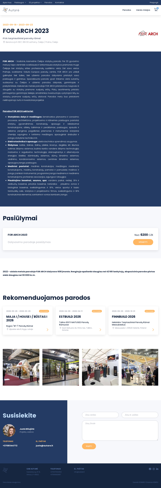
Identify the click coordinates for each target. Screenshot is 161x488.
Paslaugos (19, 2)
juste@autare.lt (44, 445)
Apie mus (7, 2)
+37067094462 (56, 472)
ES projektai (34, 2)
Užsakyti (143, 242)
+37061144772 (10, 445)
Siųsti (89, 446)
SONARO (142, 482)
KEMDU (155, 482)
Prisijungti (154, 2)
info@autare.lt (79, 472)
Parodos (48, 2)
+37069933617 (55, 474)
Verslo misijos (143, 10)
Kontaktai (59, 2)
